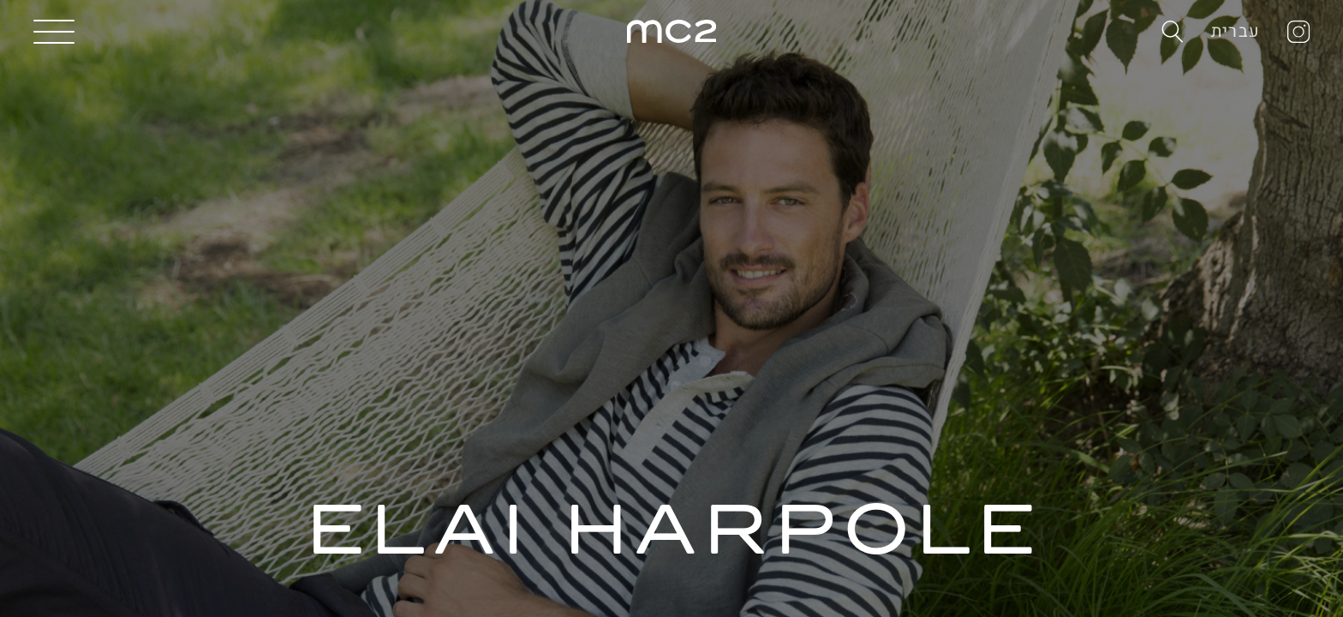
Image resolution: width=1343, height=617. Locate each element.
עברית (1235, 31)
